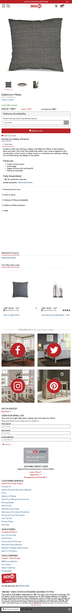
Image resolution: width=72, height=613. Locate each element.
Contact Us (6, 487)
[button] (67, 1)
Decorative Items (25, 183)
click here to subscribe (11, 609)
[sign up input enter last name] (36, 433)
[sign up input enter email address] (36, 439)
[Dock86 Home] (36, 6)
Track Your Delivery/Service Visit (15, 499)
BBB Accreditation (9, 561)
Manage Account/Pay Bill (34, 477)
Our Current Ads (8, 535)
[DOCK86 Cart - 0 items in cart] (61, 6)
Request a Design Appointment (14, 548)
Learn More (35, 472)
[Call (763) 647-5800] (23, 586)
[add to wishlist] (9, 136)
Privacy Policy (7, 522)
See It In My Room (9, 551)
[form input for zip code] (33, 122)
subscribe (7, 444)
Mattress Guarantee (10, 509)
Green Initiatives (8, 568)
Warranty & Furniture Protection (15, 512)
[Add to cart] (36, 130)
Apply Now (34, 475)
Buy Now (5, 412)
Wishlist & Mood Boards (11, 545)
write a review (7, 100)
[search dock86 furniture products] (8, 6)
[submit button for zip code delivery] (66, 122)
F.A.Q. (3, 493)
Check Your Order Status (12, 483)
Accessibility (6, 571)
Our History (6, 565)
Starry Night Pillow (12, 315)
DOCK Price (6, 506)
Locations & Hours (9, 532)
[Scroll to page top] (36, 605)
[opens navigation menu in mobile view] (3, 6)
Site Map (5, 525)
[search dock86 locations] (55, 6)
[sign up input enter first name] (36, 426)
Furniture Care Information (13, 515)
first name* (6, 424)
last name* (6, 430)
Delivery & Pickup (8, 496)
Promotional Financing (11, 541)
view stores (6, 141)
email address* (7, 437)
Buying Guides (7, 502)
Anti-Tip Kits (6, 518)
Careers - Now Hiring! (10, 558)
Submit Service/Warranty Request (16, 490)
